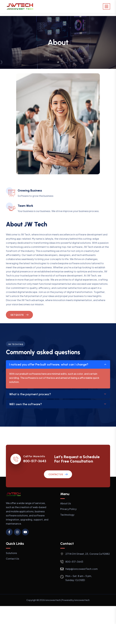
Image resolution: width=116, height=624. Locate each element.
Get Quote (17, 314)
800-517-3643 (34, 461)
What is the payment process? (30, 394)
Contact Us (55, 474)
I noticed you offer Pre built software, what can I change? (48, 364)
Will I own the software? (25, 404)
